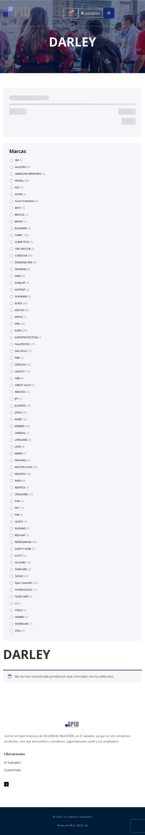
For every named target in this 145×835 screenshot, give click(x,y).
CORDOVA (21, 255)
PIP (17, 508)
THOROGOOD (23, 590)
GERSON (20, 364)
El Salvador (12, 762)
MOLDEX (20, 474)
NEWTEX (19, 487)
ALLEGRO (20, 167)
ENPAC (18, 317)
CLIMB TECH (21, 242)
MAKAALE (20, 460)
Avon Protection (24, 201)
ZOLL (17, 630)
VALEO (18, 610)
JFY (16, 398)
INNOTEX (19, 392)
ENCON (19, 310)
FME (16, 358)
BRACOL (19, 214)
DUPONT (19, 289)
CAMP (19, 235)
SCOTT (18, 555)
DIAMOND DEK (23, 262)
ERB (17, 323)
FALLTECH (21, 351)
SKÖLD (19, 576)
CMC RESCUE (22, 249)
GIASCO (19, 371)
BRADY (18, 221)
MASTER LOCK (23, 467)
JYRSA (18, 412)
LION (17, 446)
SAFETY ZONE (22, 549)
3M (16, 160)
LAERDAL (19, 433)
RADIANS (19, 528)
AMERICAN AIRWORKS (27, 174)
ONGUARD (21, 494)
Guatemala (12, 770)
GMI (16, 378)
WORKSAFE (21, 624)
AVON (18, 194)
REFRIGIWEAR (23, 542)
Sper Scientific (24, 583)
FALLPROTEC (22, 344)
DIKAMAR (20, 269)
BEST (17, 208)
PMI (16, 515)
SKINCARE (20, 569)
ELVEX (18, 303)
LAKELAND (20, 440)
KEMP (18, 419)
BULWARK (20, 228)
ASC (16, 187)
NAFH (17, 480)
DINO (17, 276)
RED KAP (19, 535)
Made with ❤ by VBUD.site (72, 825)
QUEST (18, 521)
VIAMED (19, 617)
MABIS (18, 453)
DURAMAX (20, 296)
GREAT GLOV (22, 385)
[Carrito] (70, 13)
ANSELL (19, 180)
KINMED (19, 426)
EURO (18, 330)
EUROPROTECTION (25, 337)
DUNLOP (19, 283)
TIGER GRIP (21, 596)
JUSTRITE (20, 405)
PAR (16, 501)
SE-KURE (20, 562)
